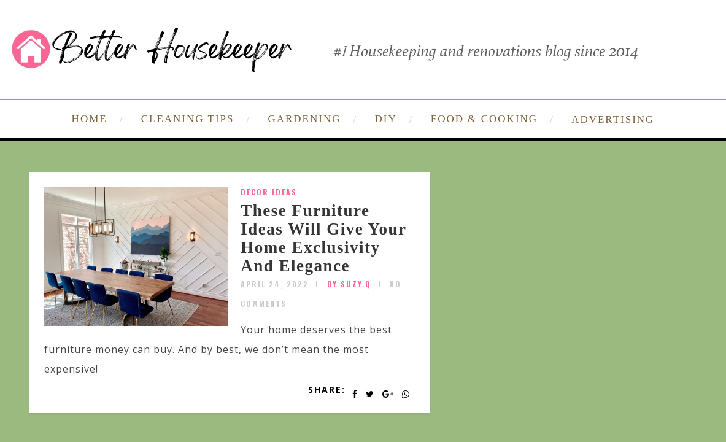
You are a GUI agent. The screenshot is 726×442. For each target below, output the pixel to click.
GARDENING (304, 119)
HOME (89, 119)
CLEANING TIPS (187, 119)
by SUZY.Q (349, 284)
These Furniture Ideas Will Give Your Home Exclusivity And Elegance (323, 237)
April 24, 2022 (275, 284)
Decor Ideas (269, 192)
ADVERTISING (612, 119)
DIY (386, 119)
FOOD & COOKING (484, 119)
